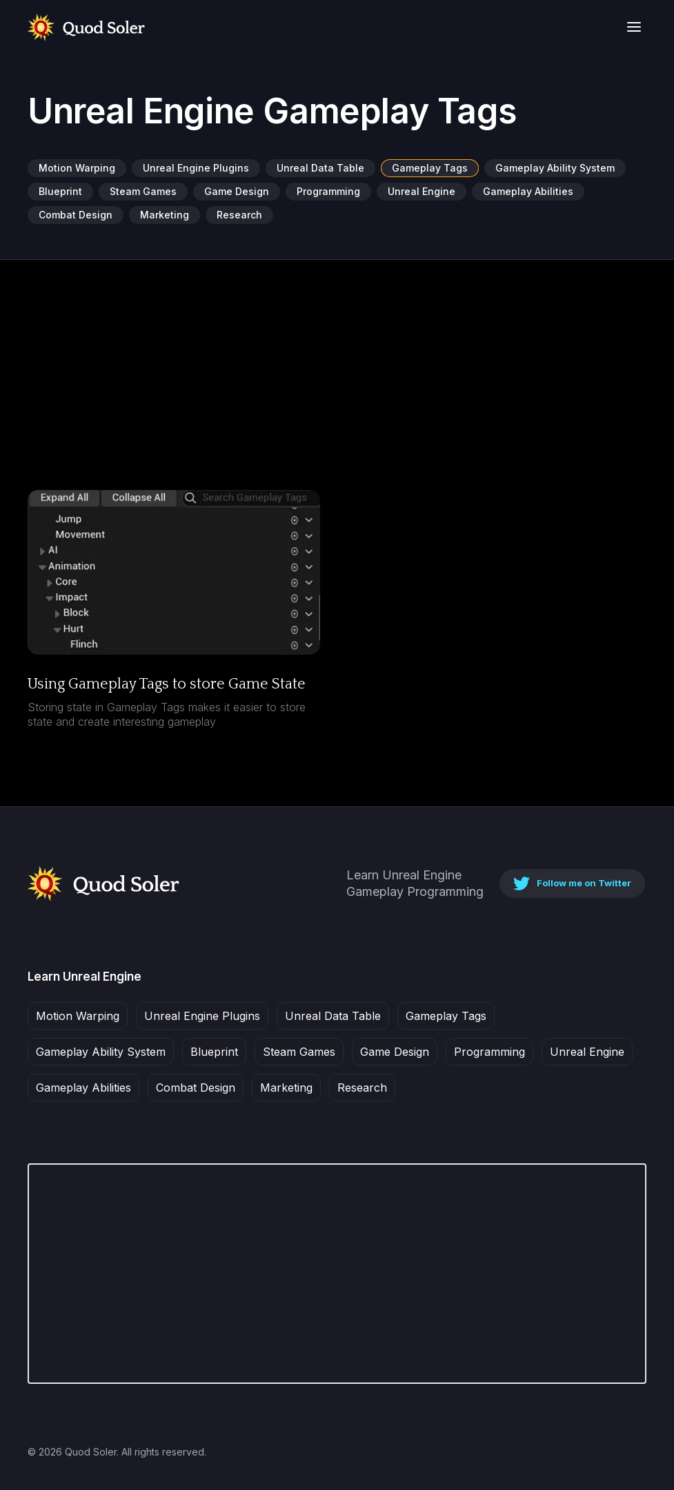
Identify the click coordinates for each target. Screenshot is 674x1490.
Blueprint (60, 191)
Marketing (164, 215)
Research (239, 215)
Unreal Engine (421, 191)
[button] (634, 27)
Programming (328, 191)
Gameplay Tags (430, 168)
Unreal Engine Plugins (196, 168)
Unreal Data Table (320, 168)
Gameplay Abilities (528, 191)
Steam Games (143, 191)
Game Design (236, 191)
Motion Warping (77, 168)
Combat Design (75, 215)
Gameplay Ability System (555, 168)
